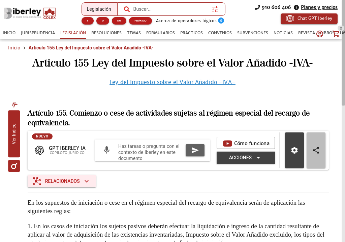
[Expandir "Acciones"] (246, 158)
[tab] (9, 33)
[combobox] (171, 9)
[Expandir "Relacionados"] (62, 181)
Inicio (14, 48)
